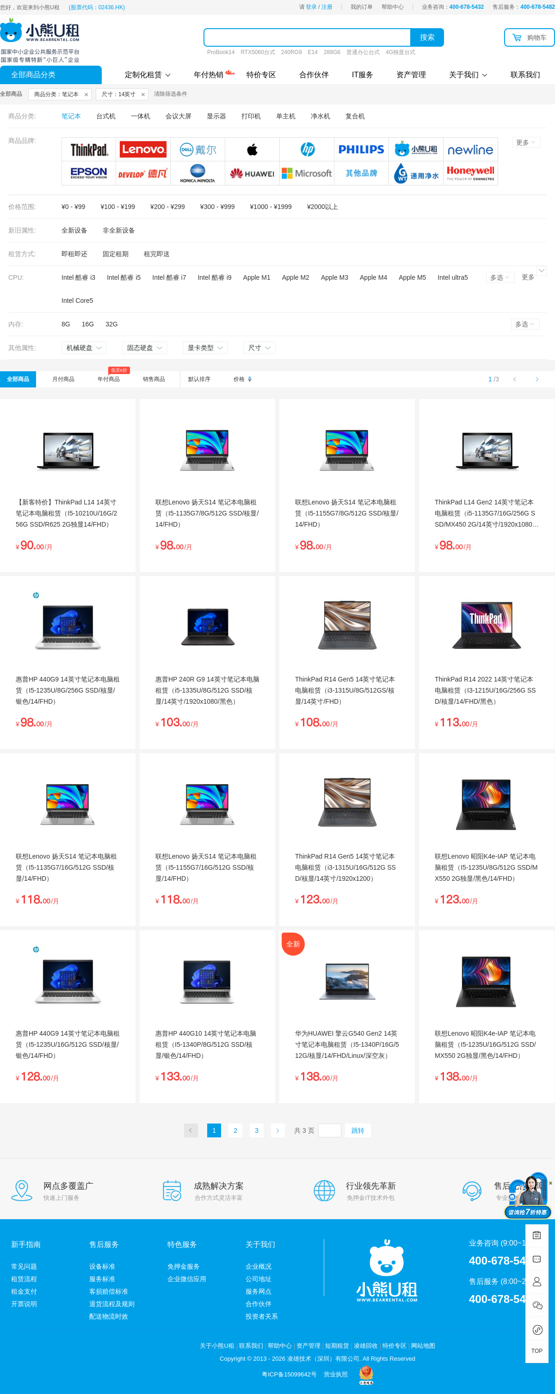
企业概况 (258, 1266)
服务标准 (102, 1279)
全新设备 (74, 230)
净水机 (320, 116)
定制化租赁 (148, 75)
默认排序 (199, 379)
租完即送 (157, 254)
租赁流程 (24, 1279)
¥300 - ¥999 (217, 206)
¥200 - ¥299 (167, 206)
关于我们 (468, 75)
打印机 (251, 116)
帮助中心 (393, 7)
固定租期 (116, 254)
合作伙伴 (314, 75)
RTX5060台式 (257, 52)
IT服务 (362, 75)
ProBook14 (220, 52)
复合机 (355, 116)
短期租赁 (337, 1345)
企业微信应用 (186, 1279)
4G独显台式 (400, 52)
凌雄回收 (366, 1345)
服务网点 (258, 1291)
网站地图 (423, 1345)
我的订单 (362, 7)
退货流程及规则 (112, 1304)
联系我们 (525, 75)
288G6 (332, 52)
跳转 (358, 1130)
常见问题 (24, 1266)
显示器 (216, 116)
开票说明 (24, 1304)
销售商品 (154, 379)
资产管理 (411, 75)
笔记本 (71, 116)
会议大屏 (178, 116)
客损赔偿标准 (108, 1291)
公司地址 (258, 1279)
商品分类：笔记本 (56, 94)
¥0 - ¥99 (73, 206)
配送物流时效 (108, 1316)
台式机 (106, 116)
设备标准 (102, 1266)
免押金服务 (183, 1266)
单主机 (286, 116)
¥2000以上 (322, 206)
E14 (313, 52)
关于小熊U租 (217, 1345)
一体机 (140, 116)
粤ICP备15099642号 (289, 1374)
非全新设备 (119, 230)
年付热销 (208, 73)
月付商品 (63, 379)
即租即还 (74, 254)
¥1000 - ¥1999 (271, 206)
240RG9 (291, 52)
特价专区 (261, 75)
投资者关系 (262, 1316)
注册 (327, 7)
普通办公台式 (363, 52)
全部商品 (18, 379)
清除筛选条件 (170, 94)
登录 (311, 7)
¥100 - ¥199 (117, 206)
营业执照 (336, 1374)
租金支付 (24, 1291)
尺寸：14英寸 (119, 94)
